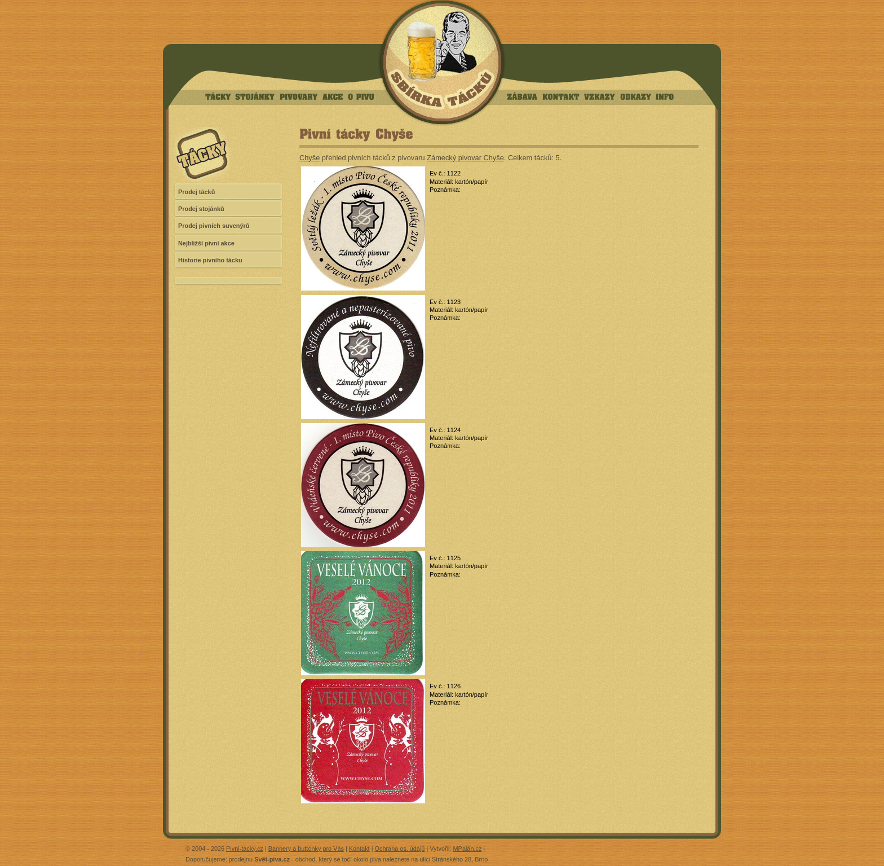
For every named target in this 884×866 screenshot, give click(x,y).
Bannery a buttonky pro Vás (306, 848)
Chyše (309, 157)
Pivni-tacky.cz (244, 848)
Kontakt (359, 848)
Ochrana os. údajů (400, 848)
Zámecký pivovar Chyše (465, 157)
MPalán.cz (467, 848)
